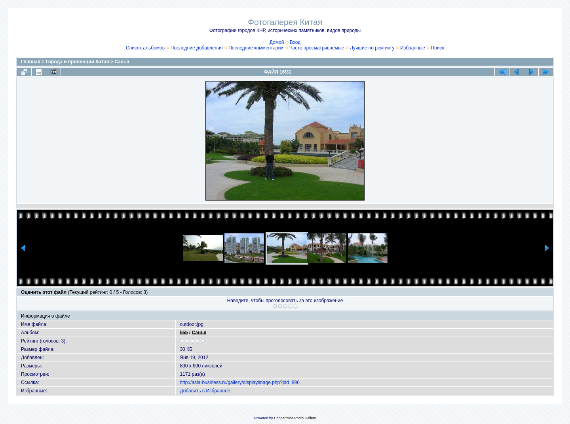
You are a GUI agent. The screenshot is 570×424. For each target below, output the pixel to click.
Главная (30, 61)
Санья (121, 61)
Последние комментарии (255, 48)
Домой (277, 42)
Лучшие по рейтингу (372, 48)
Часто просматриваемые (316, 48)
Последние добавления (197, 48)
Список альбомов (145, 48)
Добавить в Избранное (205, 391)
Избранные (412, 48)
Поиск (437, 48)
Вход (295, 42)
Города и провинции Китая (77, 61)
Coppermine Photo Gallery (295, 418)
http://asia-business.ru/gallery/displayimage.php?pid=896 (240, 382)
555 (184, 332)
